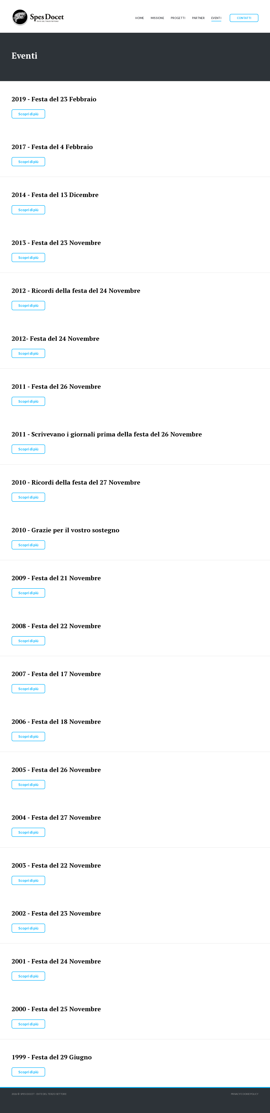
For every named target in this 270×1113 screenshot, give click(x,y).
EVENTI (216, 18)
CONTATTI (244, 18)
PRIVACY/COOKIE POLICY (244, 1094)
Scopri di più (28, 114)
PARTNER (198, 18)
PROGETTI (178, 18)
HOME (139, 18)
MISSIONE (157, 18)
